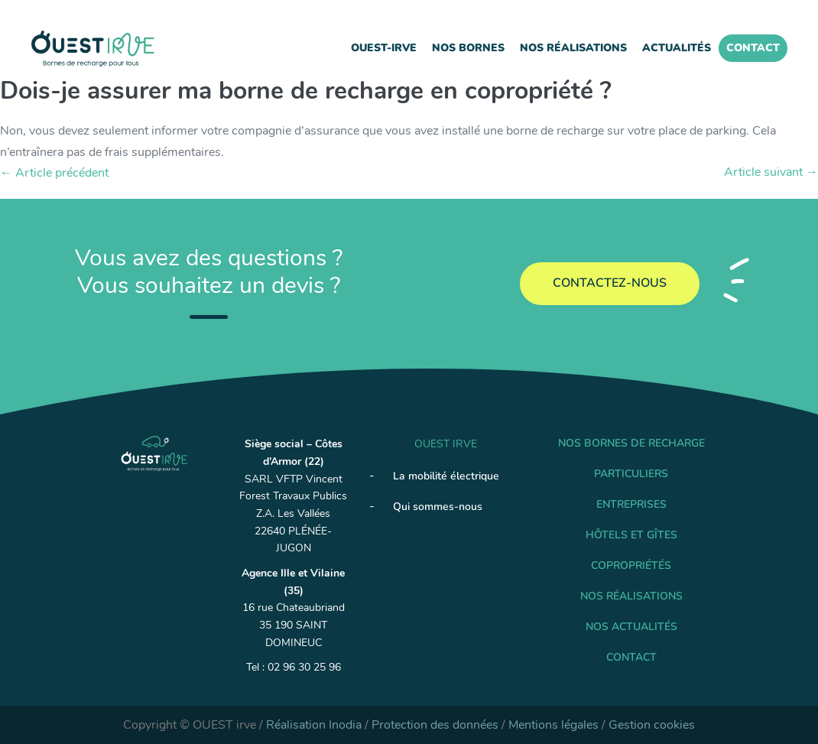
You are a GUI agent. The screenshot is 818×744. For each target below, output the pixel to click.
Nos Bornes (468, 48)
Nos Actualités (631, 626)
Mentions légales (553, 724)
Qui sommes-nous (437, 506)
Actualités (676, 48)
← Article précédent (54, 172)
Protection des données (435, 724)
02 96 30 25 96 (304, 667)
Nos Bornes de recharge (631, 443)
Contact (753, 48)
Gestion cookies (652, 724)
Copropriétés (631, 565)
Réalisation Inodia (314, 724)
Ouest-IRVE (384, 48)
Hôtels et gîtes (631, 535)
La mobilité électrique (446, 476)
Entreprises (631, 504)
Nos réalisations (573, 48)
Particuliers (631, 473)
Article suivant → (771, 172)
